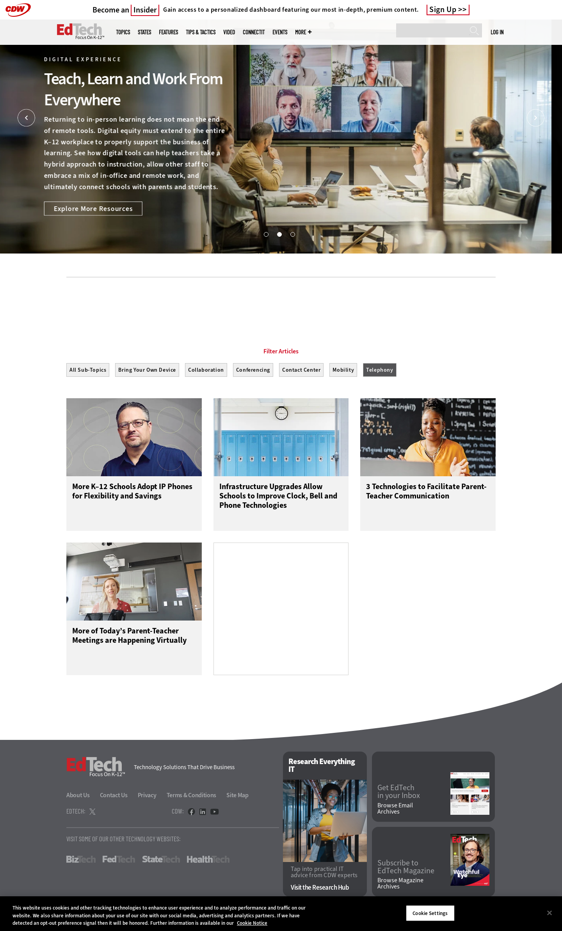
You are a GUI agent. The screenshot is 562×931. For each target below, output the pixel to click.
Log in (497, 31)
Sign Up (443, 10)
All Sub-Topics (87, 370)
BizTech (81, 861)
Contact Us (114, 797)
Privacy (147, 797)
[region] (281, 913)
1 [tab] (266, 234)
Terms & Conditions (192, 797)
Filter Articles (281, 351)
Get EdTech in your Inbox (398, 794)
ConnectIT (254, 32)
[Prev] (26, 118)
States (144, 32)
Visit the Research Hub (320, 890)
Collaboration (206, 370)
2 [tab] (279, 234)
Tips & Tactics (200, 32)
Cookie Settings (430, 913)
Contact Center (301, 370)
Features (168, 32)
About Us (78, 797)
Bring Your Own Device (147, 370)
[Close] (549, 912)
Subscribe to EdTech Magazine (405, 869)
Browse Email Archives (395, 810)
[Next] (535, 118)
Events (279, 32)
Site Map (237, 797)
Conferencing (253, 370)
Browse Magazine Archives (400, 886)
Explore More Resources (104, 208)
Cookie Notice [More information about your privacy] (252, 923)
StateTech (161, 861)
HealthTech (208, 861)
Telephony (379, 370)
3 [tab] (292, 234)
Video (229, 32)
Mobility (343, 370)
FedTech (119, 861)
